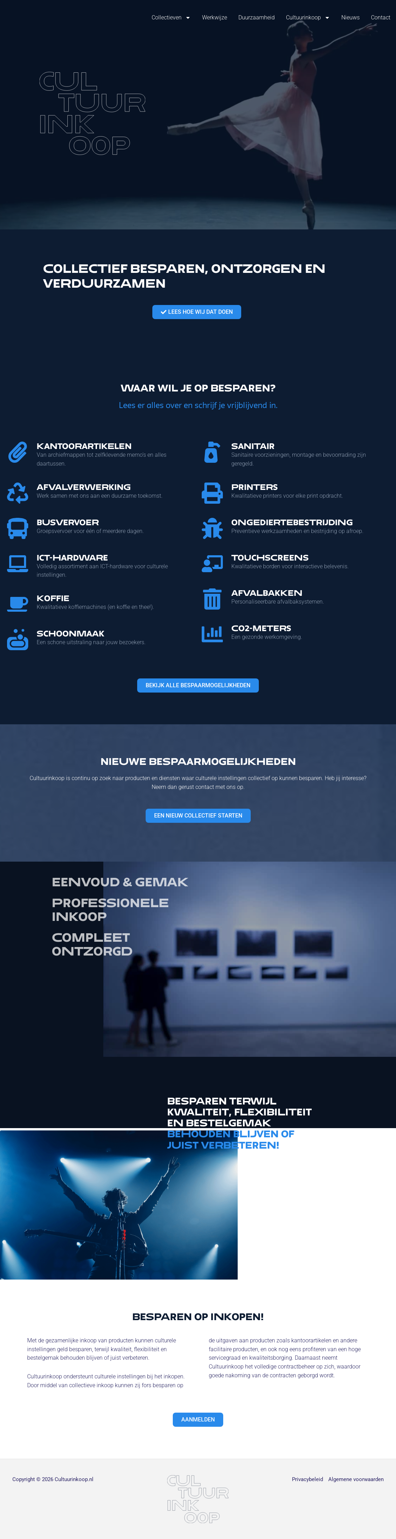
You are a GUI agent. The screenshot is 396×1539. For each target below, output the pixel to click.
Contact (380, 17)
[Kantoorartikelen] (17, 452)
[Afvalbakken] (212, 599)
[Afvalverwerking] (17, 493)
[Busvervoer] (17, 528)
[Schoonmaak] (17, 639)
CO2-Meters (261, 628)
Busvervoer (68, 522)
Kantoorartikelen (84, 446)
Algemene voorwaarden (356, 1479)
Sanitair (253, 446)
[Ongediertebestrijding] (212, 528)
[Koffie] (17, 604)
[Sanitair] (212, 452)
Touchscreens (270, 557)
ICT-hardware (72, 557)
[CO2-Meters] (212, 634)
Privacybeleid (307, 1479)
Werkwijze (214, 17)
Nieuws (350, 17)
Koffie (53, 598)
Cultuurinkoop (308, 17)
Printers (254, 487)
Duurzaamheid (256, 17)
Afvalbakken (267, 592)
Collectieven (171, 17)
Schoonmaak (70, 633)
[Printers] (212, 493)
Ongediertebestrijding (292, 522)
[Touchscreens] (212, 563)
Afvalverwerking (84, 487)
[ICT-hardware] (17, 563)
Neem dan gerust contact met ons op (197, 787)
